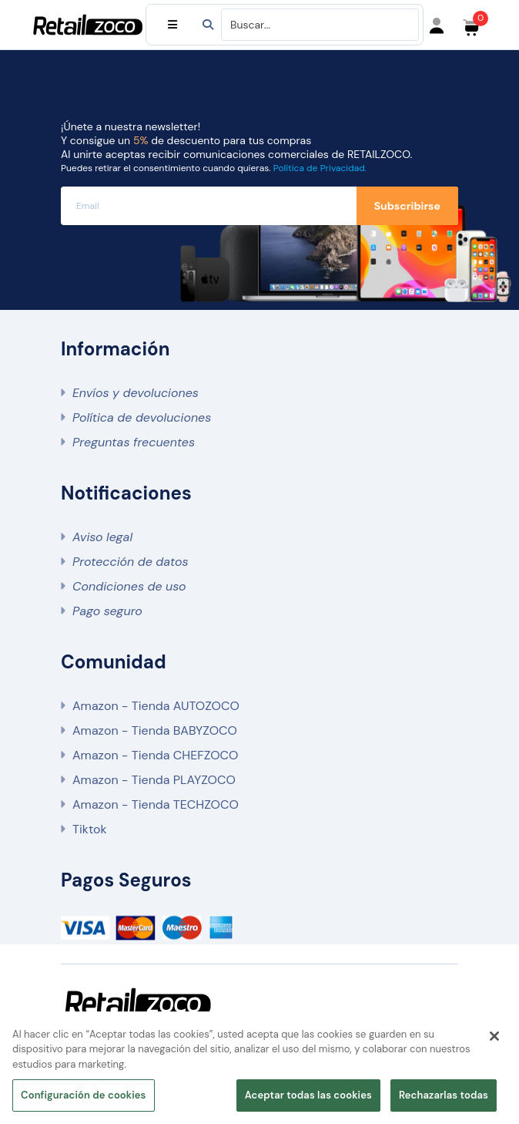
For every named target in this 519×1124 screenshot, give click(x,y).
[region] (259, 1067)
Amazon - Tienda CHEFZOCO (155, 755)
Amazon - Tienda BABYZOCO (154, 730)
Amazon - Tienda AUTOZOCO (155, 706)
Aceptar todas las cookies (308, 1095)
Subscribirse (407, 206)
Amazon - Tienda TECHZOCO (155, 804)
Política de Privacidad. (320, 168)
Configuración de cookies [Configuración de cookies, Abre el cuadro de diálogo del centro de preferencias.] (83, 1095)
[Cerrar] (494, 1036)
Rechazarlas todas (443, 1095)
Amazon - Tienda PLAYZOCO (154, 780)
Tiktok (89, 829)
